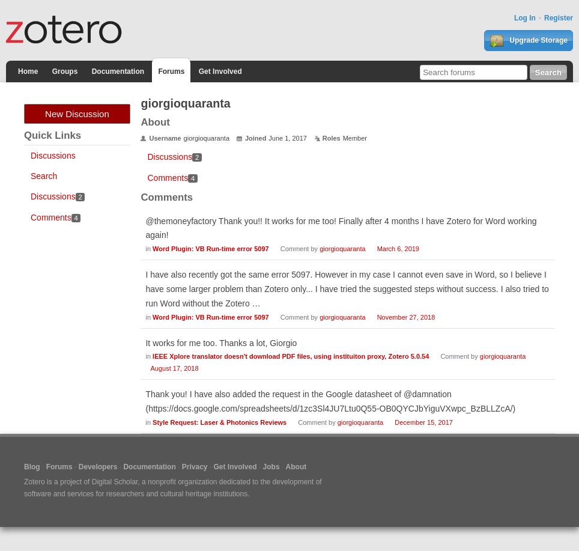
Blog (32, 467)
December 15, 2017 (424, 422)
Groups (65, 71)
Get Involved (220, 71)
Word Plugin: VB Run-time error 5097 (211, 248)
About (296, 467)
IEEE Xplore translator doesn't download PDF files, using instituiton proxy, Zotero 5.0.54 (291, 356)
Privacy (195, 467)
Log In (525, 18)
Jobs (271, 467)
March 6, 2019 (398, 248)
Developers (98, 467)
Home (28, 71)
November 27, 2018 (406, 317)
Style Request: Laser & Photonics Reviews (219, 422)
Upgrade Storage (529, 41)
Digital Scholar (115, 482)
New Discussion (77, 114)
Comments (55, 217)
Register (558, 18)
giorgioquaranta (342, 248)
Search (44, 176)
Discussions (53, 155)
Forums (171, 71)
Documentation (118, 71)
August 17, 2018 (174, 368)
